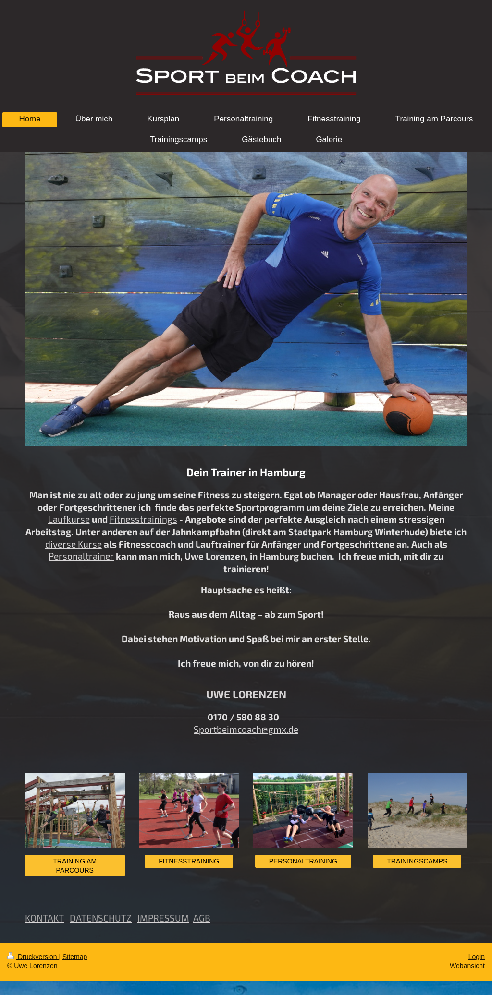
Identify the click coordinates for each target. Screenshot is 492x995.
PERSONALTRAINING (303, 861)
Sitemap (74, 956)
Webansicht (467, 966)
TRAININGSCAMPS (417, 861)
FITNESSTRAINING (189, 861)
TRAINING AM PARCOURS (75, 865)
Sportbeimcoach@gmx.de (246, 729)
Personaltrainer (81, 556)
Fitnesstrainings (143, 519)
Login (476, 956)
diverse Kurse (73, 544)
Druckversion (33, 956)
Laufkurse (69, 519)
